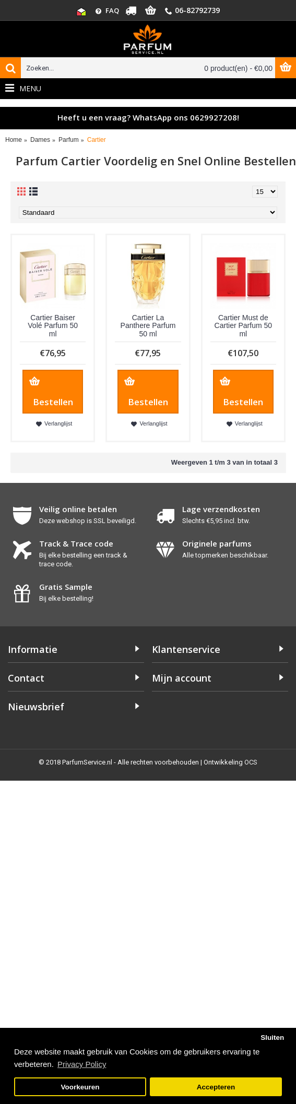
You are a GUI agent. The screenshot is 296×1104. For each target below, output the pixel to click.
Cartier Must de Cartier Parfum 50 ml (243, 325)
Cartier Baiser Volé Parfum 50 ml (53, 325)
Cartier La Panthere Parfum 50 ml (148, 325)
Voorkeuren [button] (80, 1087)
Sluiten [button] (272, 1037)
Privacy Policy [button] (81, 1064)
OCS (250, 762)
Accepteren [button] (216, 1087)
